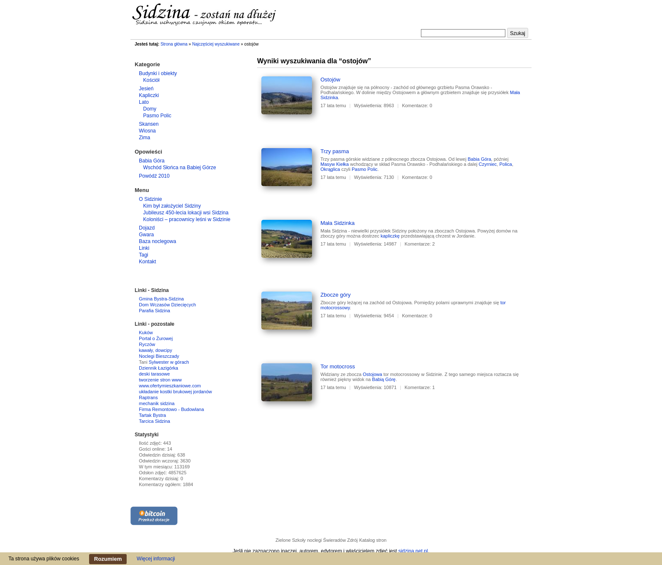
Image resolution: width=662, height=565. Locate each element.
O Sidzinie (150, 199)
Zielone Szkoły (291, 540)
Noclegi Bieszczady (159, 356)
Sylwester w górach (169, 362)
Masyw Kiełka (334, 164)
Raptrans (148, 397)
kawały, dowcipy (155, 350)
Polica (505, 164)
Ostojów (330, 79)
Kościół (151, 80)
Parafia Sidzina (154, 310)
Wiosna (147, 131)
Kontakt (147, 262)
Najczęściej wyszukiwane (215, 44)
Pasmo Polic (364, 169)
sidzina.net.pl (413, 551)
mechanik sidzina (156, 403)
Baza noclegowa (157, 241)
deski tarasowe (154, 373)
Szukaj (517, 33)
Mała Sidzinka (337, 223)
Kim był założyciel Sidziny (172, 206)
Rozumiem (108, 559)
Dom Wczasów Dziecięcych (167, 304)
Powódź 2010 (154, 176)
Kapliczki (149, 95)
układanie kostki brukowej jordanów (175, 391)
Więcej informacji (156, 559)
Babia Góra (479, 159)
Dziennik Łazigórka (158, 367)
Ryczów (147, 344)
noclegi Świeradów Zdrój (332, 540)
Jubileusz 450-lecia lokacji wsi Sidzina (185, 213)
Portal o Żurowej (156, 338)
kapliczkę (389, 235)
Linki (144, 248)
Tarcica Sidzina (154, 421)
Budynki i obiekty (158, 73)
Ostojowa (372, 374)
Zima (144, 138)
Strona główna (173, 44)
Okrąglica (330, 169)
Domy (149, 109)
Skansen (149, 124)
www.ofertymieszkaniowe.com (170, 385)
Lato (144, 102)
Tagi (143, 255)
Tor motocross (337, 366)
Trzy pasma (334, 151)
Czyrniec (488, 164)
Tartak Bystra (152, 415)
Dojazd (147, 228)
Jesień (146, 89)
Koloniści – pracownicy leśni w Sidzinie (187, 219)
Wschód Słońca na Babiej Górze (179, 167)
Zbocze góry (335, 295)
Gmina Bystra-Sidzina (161, 298)
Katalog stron (373, 540)
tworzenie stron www (160, 379)
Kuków (146, 332)
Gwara (146, 235)
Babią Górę (384, 379)
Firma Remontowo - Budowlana (171, 409)
